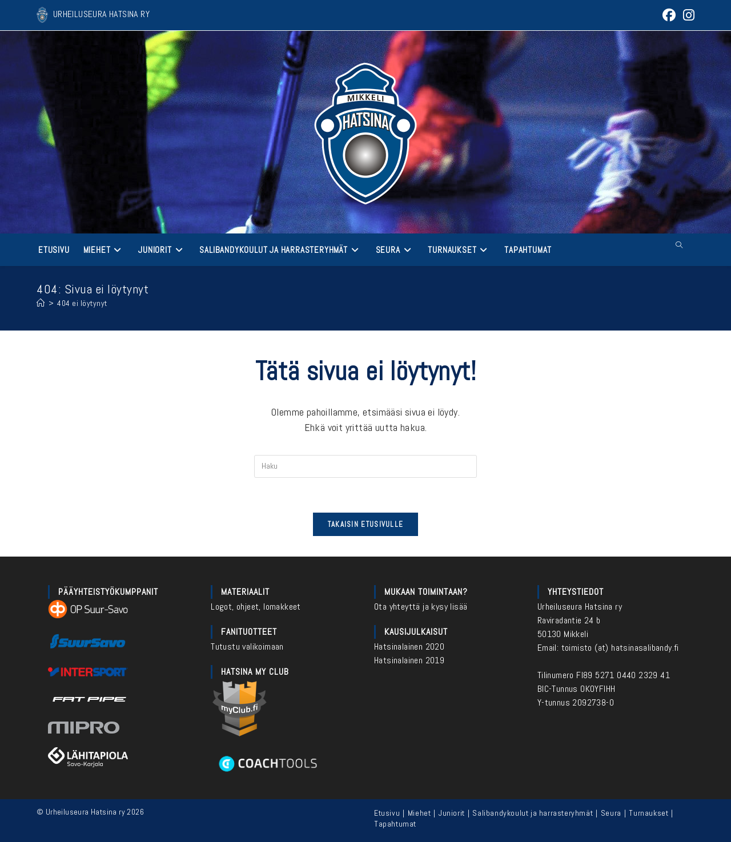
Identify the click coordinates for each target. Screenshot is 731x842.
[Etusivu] (41, 303)
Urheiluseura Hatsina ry (579, 607)
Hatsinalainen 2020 (409, 646)
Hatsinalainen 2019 (409, 660)
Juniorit (452, 813)
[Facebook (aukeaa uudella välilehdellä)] (669, 15)
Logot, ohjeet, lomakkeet (256, 607)
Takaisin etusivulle (366, 524)
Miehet (419, 813)
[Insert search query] (365, 466)
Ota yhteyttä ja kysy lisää (420, 607)
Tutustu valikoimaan (247, 646)
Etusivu (387, 813)
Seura (611, 813)
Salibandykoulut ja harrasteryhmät (532, 813)
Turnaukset (648, 813)
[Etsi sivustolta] (679, 245)
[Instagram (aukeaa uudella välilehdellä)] (687, 15)
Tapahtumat (395, 824)
